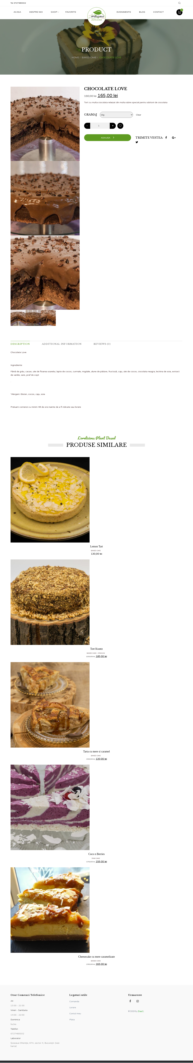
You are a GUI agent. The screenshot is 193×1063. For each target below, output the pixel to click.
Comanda (74, 1001)
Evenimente (122, 12)
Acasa (17, 12)
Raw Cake (96, 858)
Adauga (107, 137)
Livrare (72, 1008)
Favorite (73, 12)
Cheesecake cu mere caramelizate (96, 956)
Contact (158, 12)
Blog (141, 12)
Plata (72, 1020)
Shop (55, 12)
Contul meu (75, 1014)
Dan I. (141, 1011)
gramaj (90, 114)
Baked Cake (89, 57)
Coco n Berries (96, 854)
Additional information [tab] (65, 344)
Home (75, 57)
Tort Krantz (96, 649)
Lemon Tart (96, 546)
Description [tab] (21, 344)
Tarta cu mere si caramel (96, 751)
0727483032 (20, 3)
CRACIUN (101, 653)
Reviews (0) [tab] (107, 344)
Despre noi (37, 12)
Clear (138, 114)
